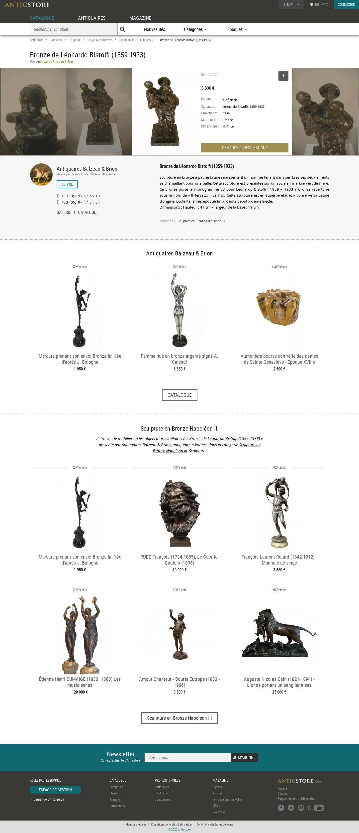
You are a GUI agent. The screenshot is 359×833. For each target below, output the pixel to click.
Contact (283, 793)
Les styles (219, 812)
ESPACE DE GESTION (55, 790)
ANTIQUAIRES (91, 17)
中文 (324, 4)
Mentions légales (136, 824)
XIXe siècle (147, 40)
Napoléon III (126, 40)
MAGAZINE (140, 17)
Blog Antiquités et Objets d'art (297, 798)
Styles (113, 793)
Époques (114, 799)
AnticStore (36, 40)
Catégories (116, 787)
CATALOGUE (42, 17)
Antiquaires (162, 787)
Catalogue (56, 40)
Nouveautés (154, 29)
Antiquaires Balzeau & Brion (87, 168)
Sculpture (75, 40)
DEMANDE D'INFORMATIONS (245, 147)
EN (317, 4)
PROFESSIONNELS (167, 780)
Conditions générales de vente (214, 824)
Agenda (217, 787)
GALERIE (64, 213)
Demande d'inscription (48, 799)
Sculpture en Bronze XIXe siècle (199, 221)
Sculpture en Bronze (99, 40)
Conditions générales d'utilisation (171, 824)
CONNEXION (346, 4)
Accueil (282, 788)
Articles (217, 793)
